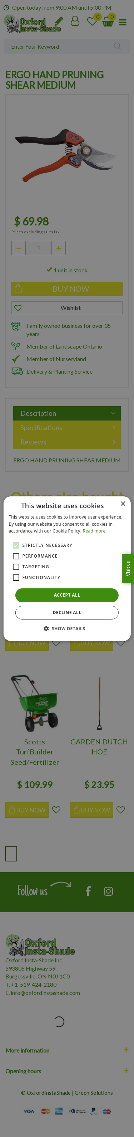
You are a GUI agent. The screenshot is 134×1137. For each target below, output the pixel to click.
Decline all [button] (67, 612)
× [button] (122, 503)
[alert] (67, 568)
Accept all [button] (67, 595)
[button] (67, 628)
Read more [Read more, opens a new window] (94, 531)
